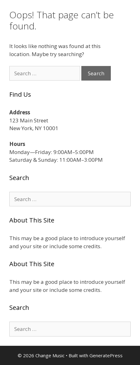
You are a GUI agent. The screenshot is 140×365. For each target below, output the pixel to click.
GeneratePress (106, 355)
